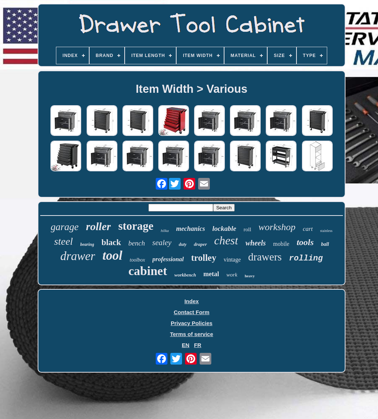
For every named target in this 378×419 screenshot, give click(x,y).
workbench (185, 275)
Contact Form (191, 312)
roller (98, 226)
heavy (250, 276)
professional (168, 259)
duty (182, 244)
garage (65, 226)
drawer (77, 256)
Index (191, 301)
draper (200, 244)
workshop (276, 227)
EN (185, 345)
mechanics (190, 228)
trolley (203, 258)
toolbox (137, 260)
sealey (161, 242)
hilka (165, 230)
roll (247, 229)
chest (226, 240)
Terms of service (191, 334)
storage (135, 226)
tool (112, 255)
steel (63, 241)
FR (197, 345)
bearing (87, 244)
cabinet (147, 271)
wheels (255, 243)
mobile (281, 244)
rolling (306, 258)
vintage (232, 259)
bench (136, 243)
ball (325, 244)
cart (308, 228)
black (111, 242)
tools (305, 242)
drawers (265, 257)
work (231, 275)
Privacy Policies (191, 323)
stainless (326, 231)
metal (211, 274)
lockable (224, 228)
